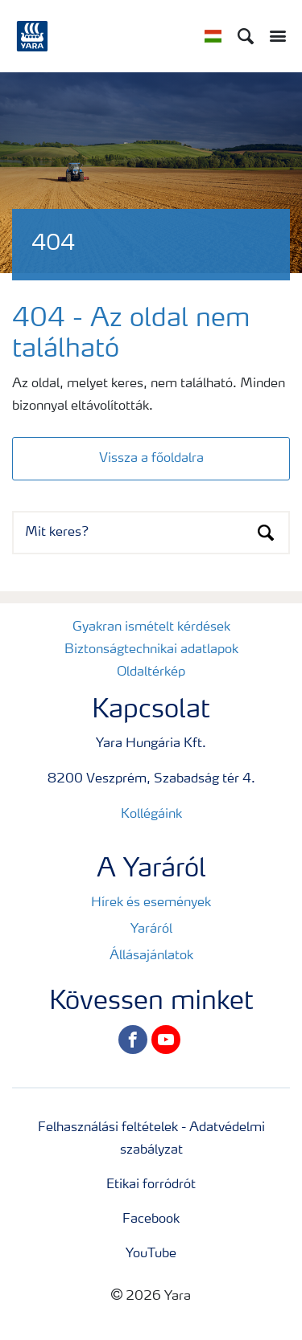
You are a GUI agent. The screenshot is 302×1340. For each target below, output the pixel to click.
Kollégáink (151, 814)
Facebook (151, 1219)
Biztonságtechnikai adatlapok (151, 649)
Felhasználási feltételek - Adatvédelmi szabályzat (151, 1139)
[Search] (246, 36)
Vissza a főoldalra (151, 458)
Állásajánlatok (151, 956)
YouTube (151, 1254)
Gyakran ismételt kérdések (151, 627)
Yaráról (151, 929)
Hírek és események (151, 903)
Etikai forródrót (151, 1185)
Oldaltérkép (151, 672)
